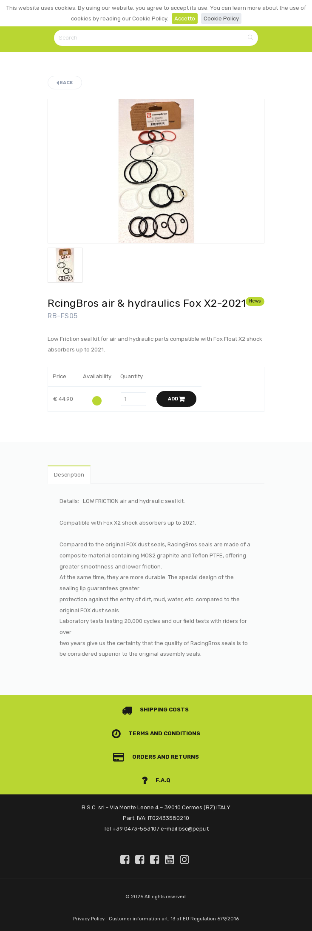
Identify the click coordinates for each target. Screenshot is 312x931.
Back (65, 83)
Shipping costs (155, 709)
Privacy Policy (89, 919)
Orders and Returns (156, 757)
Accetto (184, 18)
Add (176, 399)
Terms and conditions (156, 733)
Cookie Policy (221, 18)
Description (69, 474)
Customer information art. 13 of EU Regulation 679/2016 (174, 919)
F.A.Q (156, 780)
